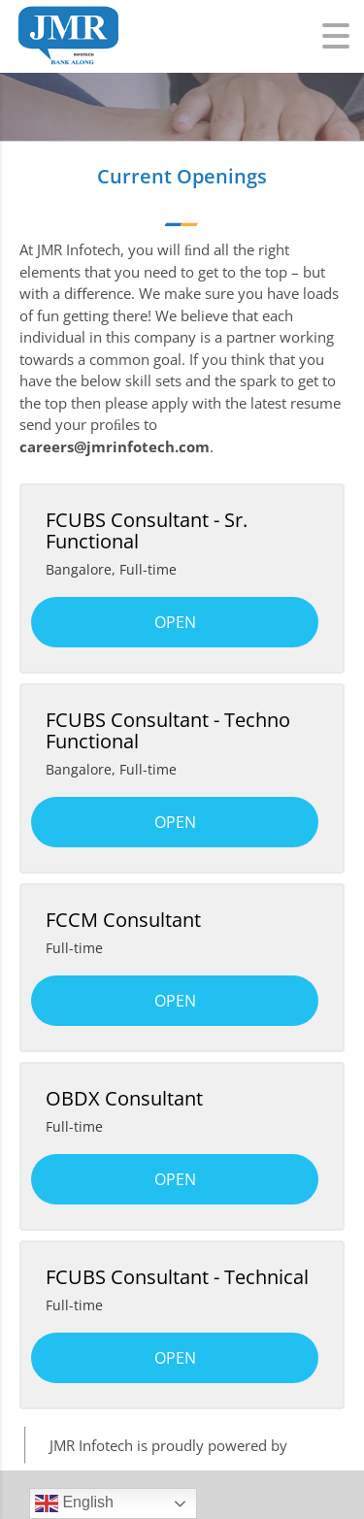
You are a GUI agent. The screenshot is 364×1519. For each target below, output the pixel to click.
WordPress (327, 1445)
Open (175, 622)
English (74, 1503)
